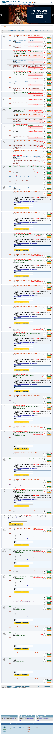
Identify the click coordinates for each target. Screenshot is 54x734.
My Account (48, 0)
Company (19, 4)
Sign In (40, 0)
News (34, 4)
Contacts (42, 723)
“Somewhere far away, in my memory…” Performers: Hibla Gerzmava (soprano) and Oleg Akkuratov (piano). (28, 167)
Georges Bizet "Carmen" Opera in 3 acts (22, 659)
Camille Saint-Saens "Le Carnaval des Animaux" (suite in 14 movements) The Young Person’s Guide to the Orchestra (29, 66)
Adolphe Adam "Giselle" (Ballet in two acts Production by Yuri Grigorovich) (29, 45)
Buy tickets (39, 16)
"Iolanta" (4, 718)
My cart (44, 0)
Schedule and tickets (9, 4)
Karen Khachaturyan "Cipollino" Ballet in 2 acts (23, 485)
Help (51, 0)
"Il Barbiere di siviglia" (42, 718)
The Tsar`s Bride (39, 10)
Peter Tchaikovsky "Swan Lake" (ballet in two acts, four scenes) (27, 81)
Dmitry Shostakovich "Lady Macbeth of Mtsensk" (23, 109)
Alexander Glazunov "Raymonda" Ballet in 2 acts (23, 328)
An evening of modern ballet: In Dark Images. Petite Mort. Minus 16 (28, 432)
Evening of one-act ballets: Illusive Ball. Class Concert (25, 234)
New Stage (13, 718)
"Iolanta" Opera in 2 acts (5, 716)
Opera (13, 687)
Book (49, 38)
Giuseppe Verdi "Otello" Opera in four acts (22, 40)
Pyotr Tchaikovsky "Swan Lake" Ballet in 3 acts (23, 51)
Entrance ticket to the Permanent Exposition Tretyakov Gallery (26, 35)
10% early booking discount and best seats (28, 201)
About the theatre (26, 4)
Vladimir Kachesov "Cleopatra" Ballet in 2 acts (23, 401)
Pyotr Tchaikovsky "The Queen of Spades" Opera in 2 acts (26, 490)
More (2, 719)
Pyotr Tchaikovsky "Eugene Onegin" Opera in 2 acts (24, 333)
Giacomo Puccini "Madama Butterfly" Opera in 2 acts (24, 406)
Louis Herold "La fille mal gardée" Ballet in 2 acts (23, 601)
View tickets (49, 37)
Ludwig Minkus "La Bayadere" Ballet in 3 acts (23, 607)
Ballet (10, 687)
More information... (17, 202)
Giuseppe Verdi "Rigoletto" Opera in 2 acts (22, 375)
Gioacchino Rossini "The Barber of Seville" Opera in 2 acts (26, 550)
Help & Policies (36, 723)
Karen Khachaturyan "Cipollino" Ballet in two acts (24, 145)
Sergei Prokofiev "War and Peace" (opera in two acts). (25, 156)
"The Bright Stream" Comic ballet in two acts (22, 102)
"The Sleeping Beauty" (30, 718)
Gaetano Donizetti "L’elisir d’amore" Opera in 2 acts (24, 576)
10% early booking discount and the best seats (24, 517)
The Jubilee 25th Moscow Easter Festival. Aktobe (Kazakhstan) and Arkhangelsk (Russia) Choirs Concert (28, 135)
